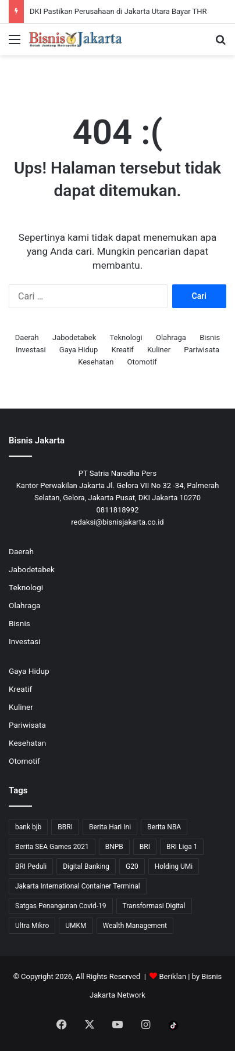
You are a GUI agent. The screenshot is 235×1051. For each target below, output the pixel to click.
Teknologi (125, 337)
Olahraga (171, 337)
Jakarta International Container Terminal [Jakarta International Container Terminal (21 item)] (77, 886)
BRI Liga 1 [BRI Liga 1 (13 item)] (181, 847)
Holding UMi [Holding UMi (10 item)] (174, 866)
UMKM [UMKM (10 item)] (75, 926)
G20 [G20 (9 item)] (132, 866)
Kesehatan (95, 361)
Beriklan (173, 976)
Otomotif (142, 361)
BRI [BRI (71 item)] (145, 847)
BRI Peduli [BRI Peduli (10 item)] (31, 866)
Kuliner (158, 349)
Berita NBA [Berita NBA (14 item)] (164, 827)
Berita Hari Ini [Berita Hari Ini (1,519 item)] (110, 827)
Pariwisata (201, 349)
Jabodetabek (74, 337)
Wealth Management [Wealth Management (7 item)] (135, 926)
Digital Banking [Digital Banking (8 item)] (86, 866)
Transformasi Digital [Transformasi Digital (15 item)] (154, 906)
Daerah (27, 337)
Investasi (31, 349)
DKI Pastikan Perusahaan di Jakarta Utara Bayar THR (118, 11)
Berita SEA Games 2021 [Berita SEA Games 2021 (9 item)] (52, 847)
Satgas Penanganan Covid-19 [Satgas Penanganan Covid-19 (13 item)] (60, 906)
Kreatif (123, 349)
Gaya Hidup (78, 349)
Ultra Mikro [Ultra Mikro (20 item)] (32, 926)
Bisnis (210, 337)
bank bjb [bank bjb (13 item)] (28, 827)
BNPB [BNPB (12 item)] (114, 847)
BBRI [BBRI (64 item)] (65, 827)
